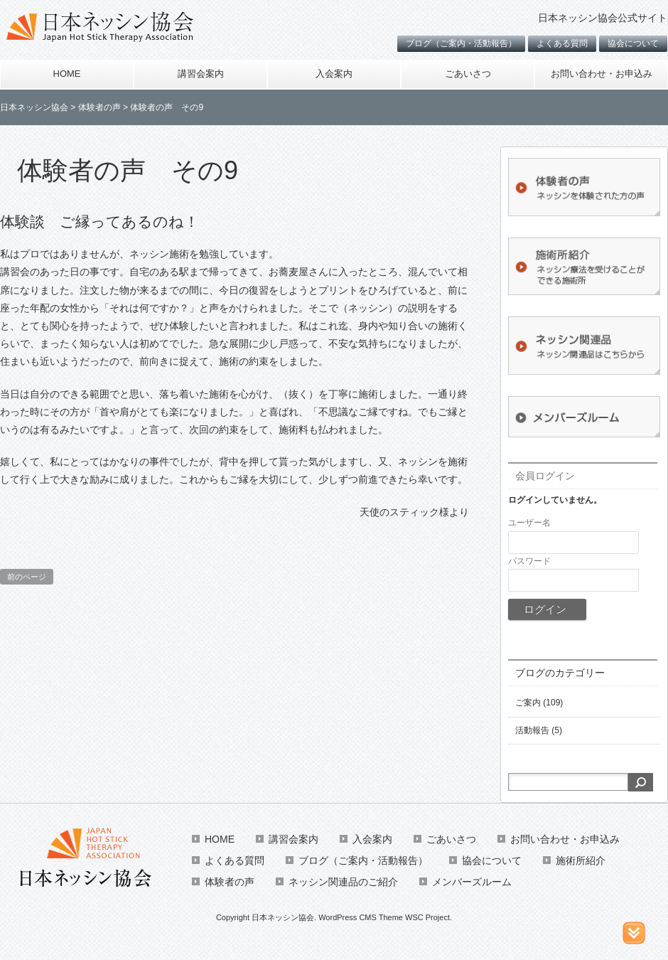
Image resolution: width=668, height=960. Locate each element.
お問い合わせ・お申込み (601, 73)
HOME (67, 73)
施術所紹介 (580, 860)
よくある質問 (562, 43)
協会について (633, 43)
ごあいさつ (468, 73)
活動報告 (532, 730)
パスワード (529, 561)
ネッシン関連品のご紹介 (343, 881)
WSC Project (427, 917)
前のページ (26, 576)
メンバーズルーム (472, 881)
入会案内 (334, 73)
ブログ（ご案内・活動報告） (461, 43)
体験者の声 (229, 881)
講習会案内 (201, 73)
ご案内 (528, 703)
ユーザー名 (529, 523)
